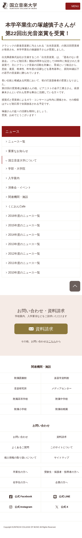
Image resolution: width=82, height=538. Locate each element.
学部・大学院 (16, 168)
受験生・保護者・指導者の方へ (61, 471)
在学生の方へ (20, 482)
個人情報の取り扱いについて (20, 457)
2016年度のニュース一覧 (24, 215)
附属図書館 (20, 378)
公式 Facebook (23, 496)
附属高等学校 (20, 398)
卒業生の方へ (20, 471)
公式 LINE (64, 496)
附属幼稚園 (61, 409)
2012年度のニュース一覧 (24, 253)
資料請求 (44, 328)
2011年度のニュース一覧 (24, 262)
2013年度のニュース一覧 (24, 244)
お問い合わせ (20, 436)
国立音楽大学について (22, 160)
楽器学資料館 (61, 378)
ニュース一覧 (16, 141)
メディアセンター (62, 388)
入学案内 (14, 178)
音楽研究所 (20, 388)
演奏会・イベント (19, 187)
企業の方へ (61, 482)
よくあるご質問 (20, 447)
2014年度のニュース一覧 (24, 234)
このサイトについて (61, 447)
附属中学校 (61, 398)
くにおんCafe (17, 206)
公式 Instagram (23, 506)
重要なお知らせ (18, 151)
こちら (52, 341)
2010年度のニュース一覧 (24, 272)
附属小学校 (20, 409)
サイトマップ (61, 457)
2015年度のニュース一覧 (24, 225)
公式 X (64, 506)
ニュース (12, 131)
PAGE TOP (75, 286)
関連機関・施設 (18, 196)
